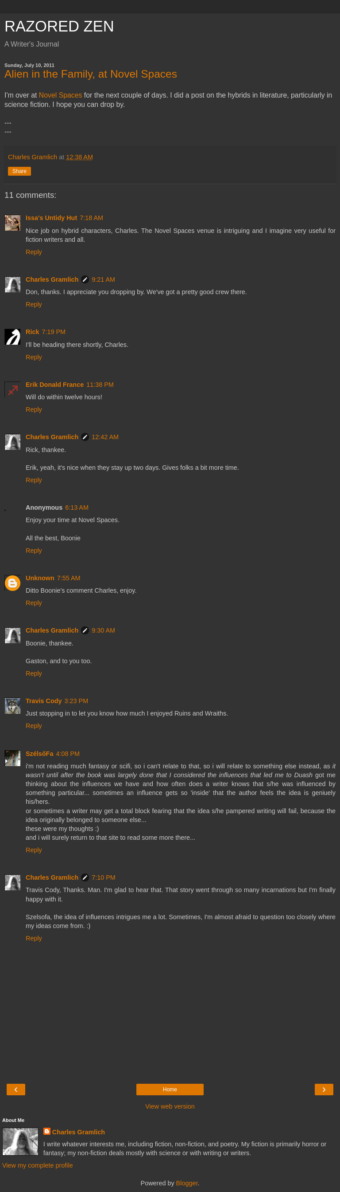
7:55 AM (69, 578)
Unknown (40, 578)
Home (170, 1089)
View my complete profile (37, 1165)
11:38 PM (100, 384)
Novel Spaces (60, 95)
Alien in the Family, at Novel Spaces (90, 74)
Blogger (187, 1183)
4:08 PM (68, 753)
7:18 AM (91, 217)
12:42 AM (105, 437)
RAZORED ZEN (59, 26)
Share (19, 171)
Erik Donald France (55, 384)
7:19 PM (54, 331)
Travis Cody (44, 700)
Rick (32, 331)
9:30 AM (103, 630)
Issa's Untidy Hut (51, 217)
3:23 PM (77, 700)
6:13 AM (77, 507)
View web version (170, 1106)
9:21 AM (103, 279)
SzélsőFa (39, 753)
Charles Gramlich (52, 279)
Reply (34, 252)
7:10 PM (104, 877)
